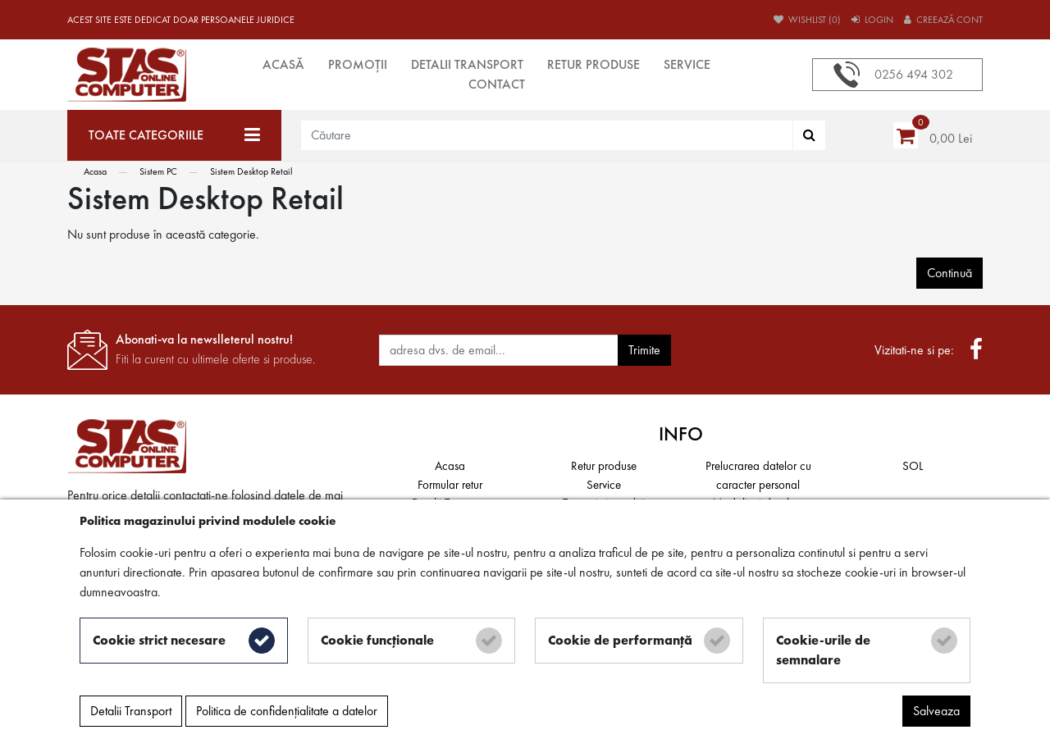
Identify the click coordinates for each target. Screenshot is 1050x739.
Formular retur (450, 485)
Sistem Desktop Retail (251, 171)
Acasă (283, 64)
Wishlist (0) (807, 19)
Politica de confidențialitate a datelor (286, 710)
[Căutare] (809, 135)
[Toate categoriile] (174, 135)
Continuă (949, 272)
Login (872, 19)
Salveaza (936, 710)
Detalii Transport (467, 64)
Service (687, 64)
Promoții (357, 64)
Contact (496, 84)
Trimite (644, 349)
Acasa (95, 171)
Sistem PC (158, 171)
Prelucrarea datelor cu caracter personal (758, 475)
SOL (912, 466)
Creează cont (943, 19)
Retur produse (593, 64)
